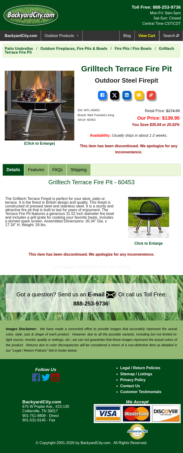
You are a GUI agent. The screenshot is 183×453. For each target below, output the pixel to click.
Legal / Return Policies (140, 368)
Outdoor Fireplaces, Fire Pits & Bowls (73, 49)
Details (13, 169)
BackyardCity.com (21, 36)
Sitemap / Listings (136, 374)
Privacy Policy (133, 380)
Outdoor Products (59, 36)
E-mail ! (102, 294)
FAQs (57, 169)
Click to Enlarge (148, 221)
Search (171, 36)
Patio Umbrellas (19, 49)
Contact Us (130, 386)
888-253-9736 (167, 7)
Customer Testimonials (140, 392)
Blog (127, 36)
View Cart (146, 36)
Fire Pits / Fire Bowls (133, 49)
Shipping (78, 169)
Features (36, 169)
